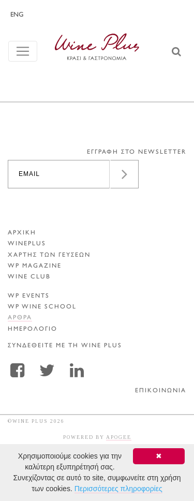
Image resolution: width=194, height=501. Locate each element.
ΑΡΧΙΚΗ (22, 233)
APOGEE (118, 437)
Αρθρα (20, 318)
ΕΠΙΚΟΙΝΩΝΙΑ (160, 391)
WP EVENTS (29, 296)
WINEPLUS (27, 244)
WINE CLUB (29, 277)
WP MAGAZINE (35, 266)
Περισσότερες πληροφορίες (118, 488)
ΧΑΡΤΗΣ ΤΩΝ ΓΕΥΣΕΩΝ (49, 255)
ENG (16, 15)
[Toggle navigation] (22, 51)
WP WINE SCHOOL (42, 307)
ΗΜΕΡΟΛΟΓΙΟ (32, 329)
